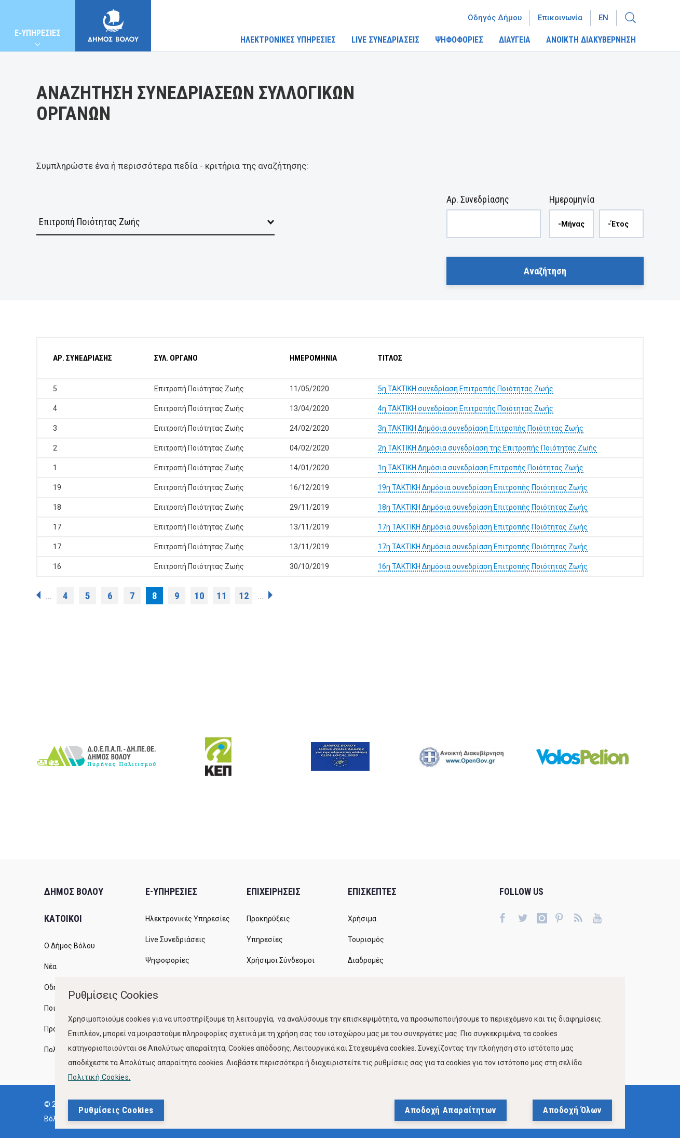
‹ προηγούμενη (38, 595)
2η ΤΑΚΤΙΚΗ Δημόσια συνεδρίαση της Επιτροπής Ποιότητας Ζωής (487, 448)
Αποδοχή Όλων (572, 1110)
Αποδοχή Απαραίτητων (450, 1110)
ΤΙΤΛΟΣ (390, 358)
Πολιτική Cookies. (99, 1078)
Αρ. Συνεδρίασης (477, 199)
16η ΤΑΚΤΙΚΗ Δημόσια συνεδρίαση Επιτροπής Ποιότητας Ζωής (483, 566)
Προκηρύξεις (268, 919)
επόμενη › (270, 595)
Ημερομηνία (571, 199)
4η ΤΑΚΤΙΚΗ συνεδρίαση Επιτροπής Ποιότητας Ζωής (465, 408)
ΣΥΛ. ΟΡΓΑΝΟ (176, 358)
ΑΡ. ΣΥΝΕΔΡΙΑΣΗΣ (82, 358)
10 (199, 596)
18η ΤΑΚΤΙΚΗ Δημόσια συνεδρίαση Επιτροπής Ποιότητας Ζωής (483, 507)
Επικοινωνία (560, 17)
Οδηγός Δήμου (495, 17)
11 (221, 596)
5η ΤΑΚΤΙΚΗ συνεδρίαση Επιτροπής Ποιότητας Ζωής (465, 389)
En (603, 17)
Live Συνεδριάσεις (175, 939)
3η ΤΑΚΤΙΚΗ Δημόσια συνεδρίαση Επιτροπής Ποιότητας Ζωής (480, 428)
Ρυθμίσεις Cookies (116, 1110)
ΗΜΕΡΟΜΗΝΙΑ (313, 358)
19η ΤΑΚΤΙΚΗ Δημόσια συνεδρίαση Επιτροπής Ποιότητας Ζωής (483, 487)
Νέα (50, 966)
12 (244, 596)
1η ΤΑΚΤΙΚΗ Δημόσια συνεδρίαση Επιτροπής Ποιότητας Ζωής (480, 468)
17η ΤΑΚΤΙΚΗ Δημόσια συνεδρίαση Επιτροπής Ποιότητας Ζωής (483, 527)
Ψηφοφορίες (167, 960)
